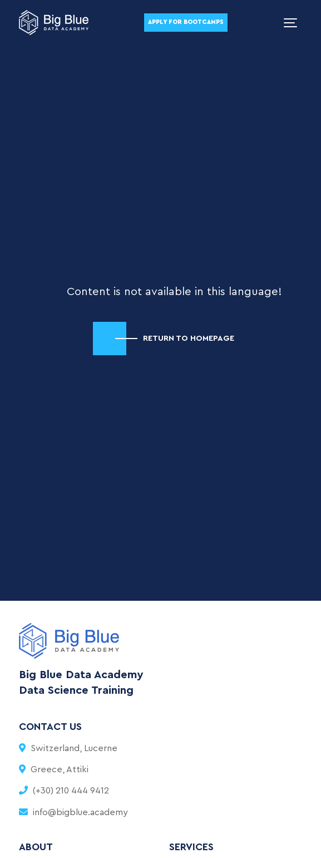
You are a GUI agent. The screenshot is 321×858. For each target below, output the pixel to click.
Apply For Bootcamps (186, 22)
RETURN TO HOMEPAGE (188, 338)
